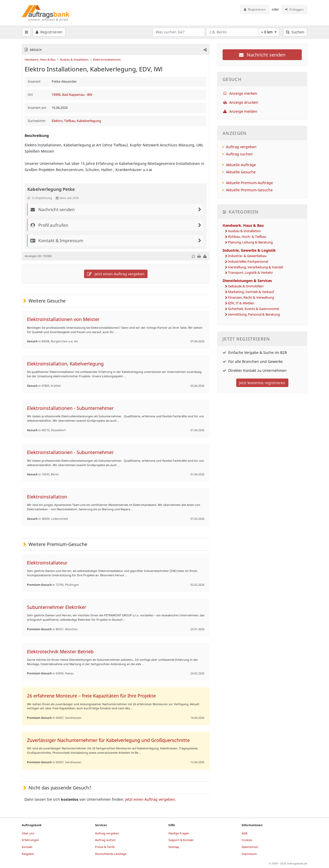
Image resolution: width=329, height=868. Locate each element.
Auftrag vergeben (241, 146)
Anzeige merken (240, 93)
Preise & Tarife (105, 847)
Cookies (247, 840)
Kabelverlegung (89, 121)
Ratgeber (28, 854)
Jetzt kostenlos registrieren (262, 382)
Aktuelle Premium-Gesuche (249, 189)
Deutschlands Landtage (110, 854)
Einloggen (294, 9)
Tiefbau (69, 121)
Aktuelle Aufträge (241, 164)
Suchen (295, 32)
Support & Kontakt (181, 840)
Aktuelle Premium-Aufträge (249, 182)
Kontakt (27, 847)
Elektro (57, 121)
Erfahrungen (30, 840)
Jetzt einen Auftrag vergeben (115, 273)
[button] (205, 49)
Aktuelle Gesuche (241, 171)
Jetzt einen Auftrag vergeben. (150, 799)
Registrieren (255, 9)
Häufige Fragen (178, 833)
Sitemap (173, 847)
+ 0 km (267, 32)
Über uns (28, 833)
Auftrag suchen (239, 154)
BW (89, 94)
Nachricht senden (262, 55)
